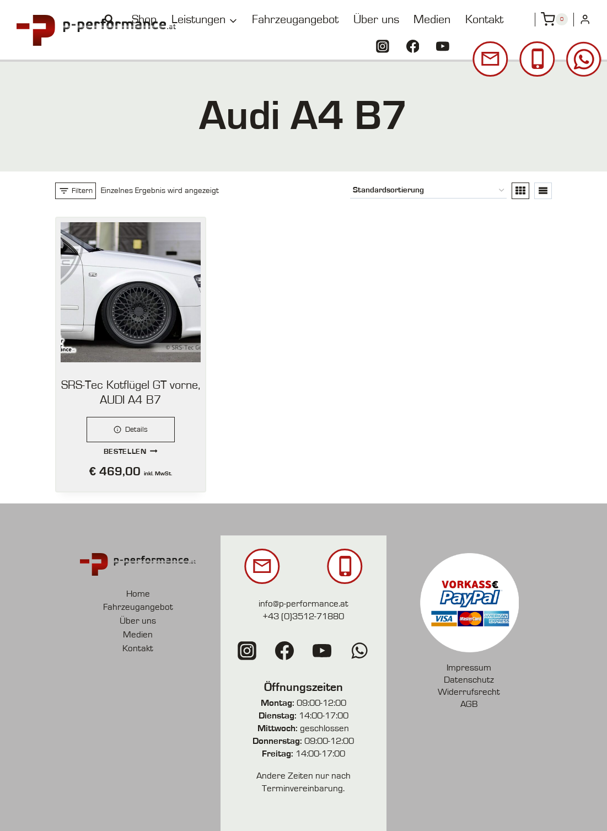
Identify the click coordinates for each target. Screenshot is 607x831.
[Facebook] (413, 46)
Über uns (376, 19)
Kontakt (484, 19)
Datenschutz (469, 679)
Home (138, 593)
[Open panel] (75, 191)
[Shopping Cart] (554, 19)
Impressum (469, 667)
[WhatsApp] (359, 650)
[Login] (584, 19)
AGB (469, 704)
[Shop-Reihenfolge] (428, 191)
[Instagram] (382, 46)
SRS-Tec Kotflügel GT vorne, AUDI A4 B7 (130, 392)
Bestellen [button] (131, 450)
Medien (431, 19)
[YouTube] (442, 46)
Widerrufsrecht (469, 691)
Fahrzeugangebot (295, 19)
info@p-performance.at (303, 603)
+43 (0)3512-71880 (303, 616)
